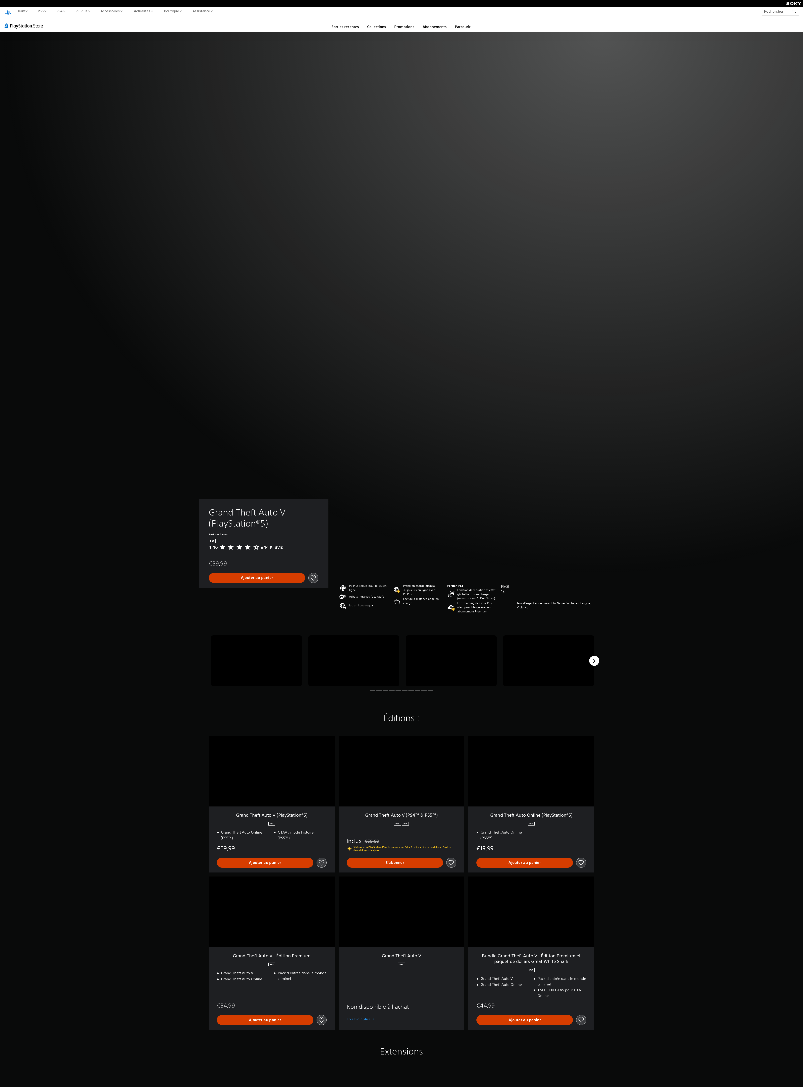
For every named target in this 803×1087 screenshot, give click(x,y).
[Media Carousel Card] (256, 657)
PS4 (59, 11)
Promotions (404, 23)
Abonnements (435, 23)
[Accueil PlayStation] (8, 11)
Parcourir (463, 23)
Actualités (142, 11)
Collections (376, 23)
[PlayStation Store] (25, 22)
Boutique (171, 11)
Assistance (201, 11)
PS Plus (81, 11)
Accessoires (110, 11)
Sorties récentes (345, 23)
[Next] (594, 657)
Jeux (21, 11)
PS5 (41, 11)
